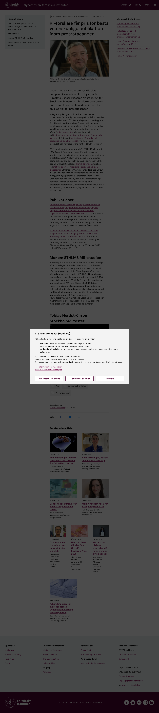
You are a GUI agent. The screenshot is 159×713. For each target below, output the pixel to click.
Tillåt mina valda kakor (79, 378)
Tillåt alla (110, 378)
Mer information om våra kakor (48, 367)
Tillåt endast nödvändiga (49, 378)
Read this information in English (48, 369)
